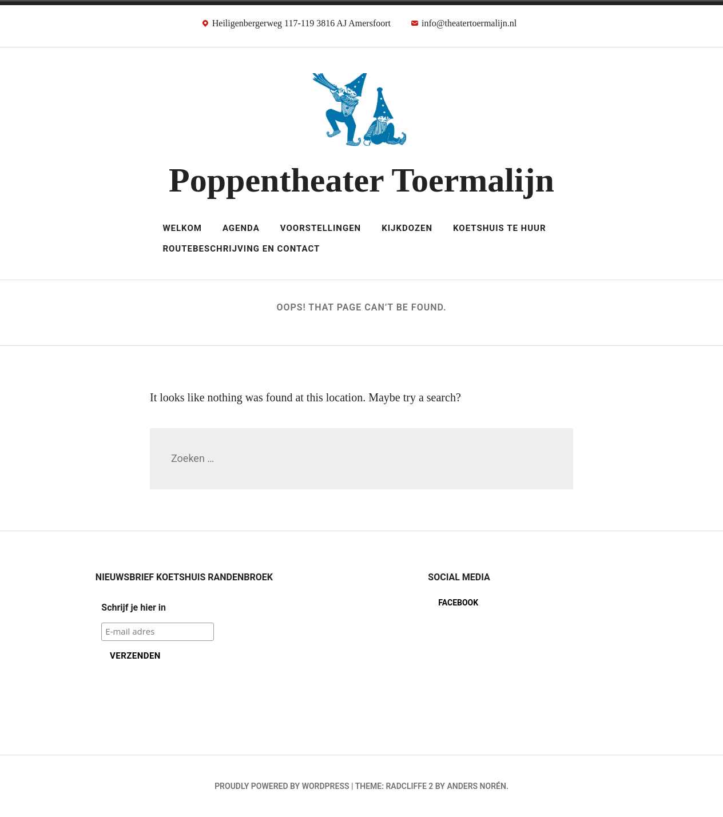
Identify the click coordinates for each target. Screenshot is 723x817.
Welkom (181, 228)
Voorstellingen (320, 228)
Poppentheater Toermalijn (361, 180)
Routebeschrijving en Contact (241, 249)
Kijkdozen (407, 228)
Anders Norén (476, 786)
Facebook (458, 602)
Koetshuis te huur (499, 228)
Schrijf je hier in (133, 607)
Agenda (241, 228)
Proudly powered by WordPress (281, 786)
